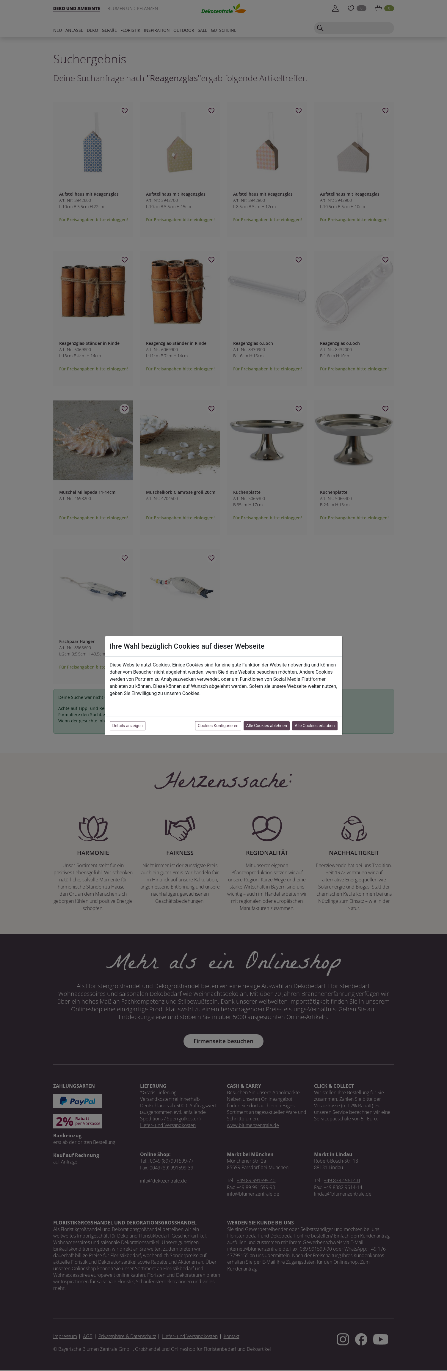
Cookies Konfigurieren (218, 725)
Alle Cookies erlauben (315, 725)
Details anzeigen (127, 725)
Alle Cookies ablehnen (266, 725)
